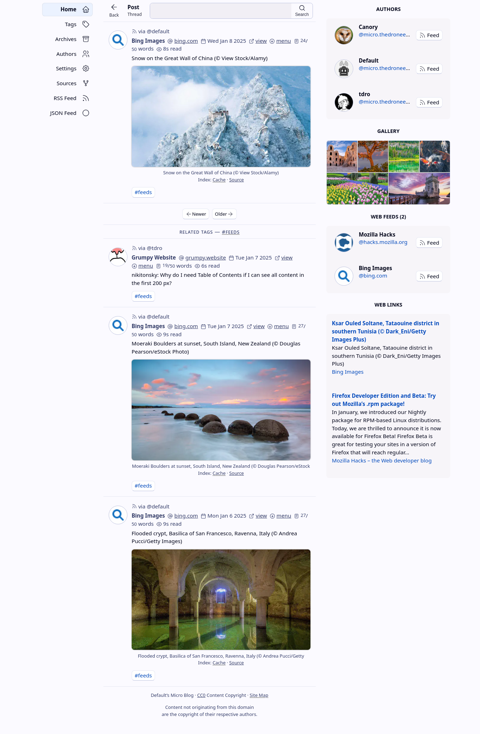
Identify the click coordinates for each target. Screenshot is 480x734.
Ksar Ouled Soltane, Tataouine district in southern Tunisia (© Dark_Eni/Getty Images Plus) (385, 331)
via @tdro (147, 247)
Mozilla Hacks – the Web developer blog (382, 460)
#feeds (143, 192)
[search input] (220, 10)
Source (236, 179)
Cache (218, 179)
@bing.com (373, 275)
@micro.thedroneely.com (390, 34)
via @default (151, 31)
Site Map (259, 695)
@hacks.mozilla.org (383, 241)
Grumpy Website (154, 257)
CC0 (201, 695)
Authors (388, 9)
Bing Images (148, 40)
